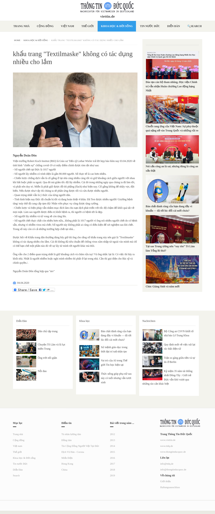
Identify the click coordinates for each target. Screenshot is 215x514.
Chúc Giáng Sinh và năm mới (162, 286)
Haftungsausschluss (170, 487)
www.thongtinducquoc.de (173, 451)
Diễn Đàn (173, 26)
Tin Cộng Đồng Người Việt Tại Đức (80, 446)
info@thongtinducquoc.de (173, 469)
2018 (112, 469)
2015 (112, 452)
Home (17, 40)
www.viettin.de (167, 440)
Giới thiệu (165, 481)
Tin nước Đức (150, 26)
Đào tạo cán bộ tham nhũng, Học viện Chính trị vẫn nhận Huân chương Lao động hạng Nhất (171, 86)
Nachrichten (148, 321)
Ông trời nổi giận (47, 357)
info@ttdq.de (166, 463)
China (64, 469)
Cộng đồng (45, 26)
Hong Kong (67, 463)
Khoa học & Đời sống (117, 26)
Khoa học (84, 321)
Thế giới (87, 26)
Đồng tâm (66, 440)
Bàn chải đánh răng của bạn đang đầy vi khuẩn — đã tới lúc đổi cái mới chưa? (116, 335)
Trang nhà (21, 26)
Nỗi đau (42, 371)
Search (196, 26)
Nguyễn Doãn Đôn (25, 155)
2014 (112, 446)
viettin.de (107, 16)
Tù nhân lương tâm (71, 434)
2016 (112, 458)
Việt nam (67, 26)
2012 (112, 434)
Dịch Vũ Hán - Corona (72, 452)
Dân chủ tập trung (48, 331)
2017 (112, 463)
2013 (112, 440)
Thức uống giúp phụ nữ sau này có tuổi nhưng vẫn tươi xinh (116, 378)
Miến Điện (67, 458)
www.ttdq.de (166, 446)
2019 (112, 475)
